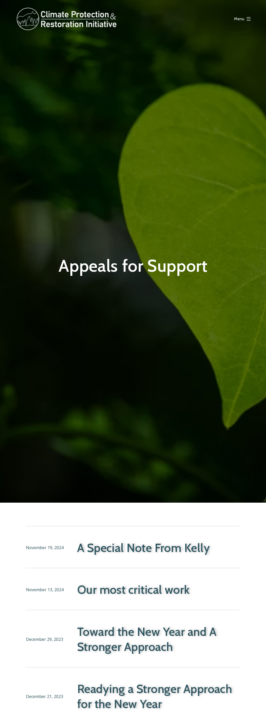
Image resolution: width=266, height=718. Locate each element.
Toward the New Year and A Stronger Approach (146, 639)
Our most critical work (133, 590)
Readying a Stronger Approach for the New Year (154, 696)
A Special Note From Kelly (143, 548)
